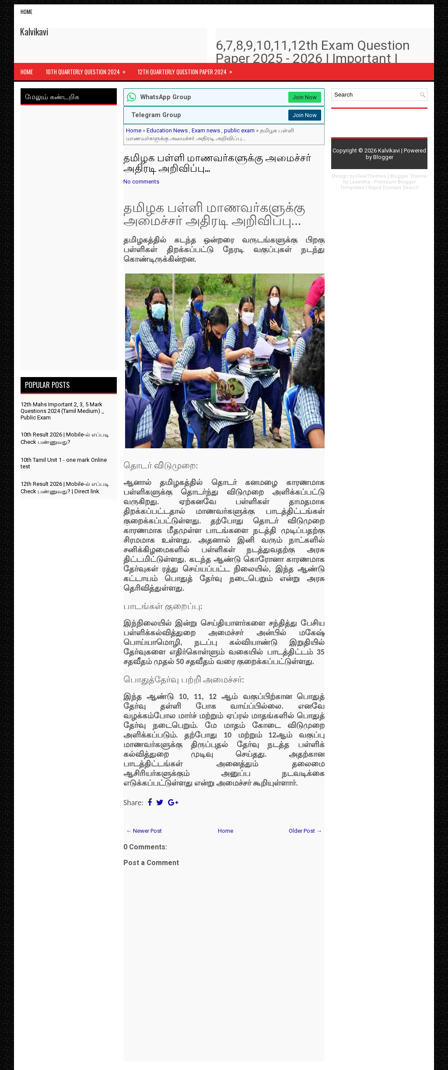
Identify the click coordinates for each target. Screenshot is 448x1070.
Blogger (383, 157)
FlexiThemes (371, 176)
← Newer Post (144, 831)
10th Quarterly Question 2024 (88, 69)
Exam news (206, 130)
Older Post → (305, 831)
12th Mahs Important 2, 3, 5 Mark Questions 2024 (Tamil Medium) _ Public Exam (62, 411)
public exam (239, 130)
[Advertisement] (69, 239)
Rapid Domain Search (393, 187)
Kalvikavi (34, 31)
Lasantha (360, 182)
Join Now (305, 97)
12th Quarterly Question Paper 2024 (188, 69)
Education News (167, 130)
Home (26, 11)
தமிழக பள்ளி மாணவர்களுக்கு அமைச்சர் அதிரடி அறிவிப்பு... (217, 162)
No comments (141, 181)
